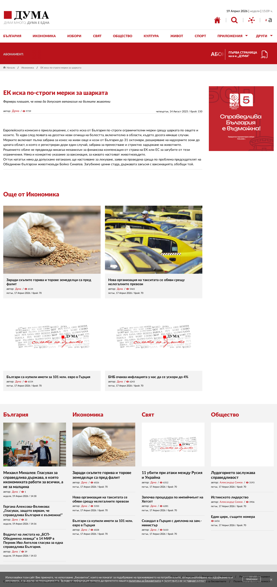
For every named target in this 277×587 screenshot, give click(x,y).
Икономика (27, 68)
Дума (15, 111)
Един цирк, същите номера (233, 517)
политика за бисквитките (145, 580)
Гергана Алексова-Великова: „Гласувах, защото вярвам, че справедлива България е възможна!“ (33, 511)
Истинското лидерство (229, 497)
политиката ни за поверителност (185, 580)
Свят (148, 415)
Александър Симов (231, 482)
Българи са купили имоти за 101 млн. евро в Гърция (48, 377)
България (15, 415)
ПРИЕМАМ (251, 579)
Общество (225, 415)
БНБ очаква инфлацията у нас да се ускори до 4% (148, 377)
